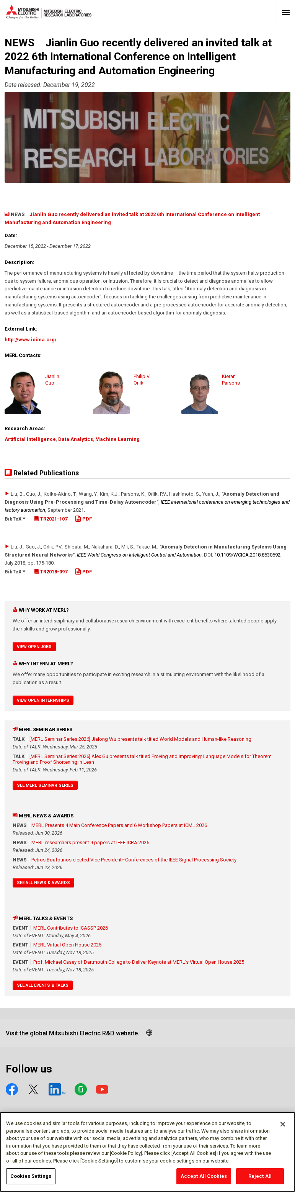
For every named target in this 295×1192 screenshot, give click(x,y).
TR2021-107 (50, 519)
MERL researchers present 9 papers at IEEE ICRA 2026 (90, 842)
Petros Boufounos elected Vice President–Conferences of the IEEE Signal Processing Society (133, 860)
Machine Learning (117, 439)
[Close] (282, 1128)
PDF (83, 519)
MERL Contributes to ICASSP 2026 (70, 928)
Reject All (260, 1180)
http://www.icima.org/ (31, 339)
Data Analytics (75, 439)
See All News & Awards (43, 882)
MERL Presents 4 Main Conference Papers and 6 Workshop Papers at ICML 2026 (119, 825)
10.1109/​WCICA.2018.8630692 (247, 555)
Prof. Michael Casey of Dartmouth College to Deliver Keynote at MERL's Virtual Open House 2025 (138, 962)
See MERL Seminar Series (45, 785)
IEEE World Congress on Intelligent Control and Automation (139, 555)
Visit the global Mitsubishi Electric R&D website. (72, 1033)
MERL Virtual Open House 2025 (67, 945)
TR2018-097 (50, 572)
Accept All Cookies (204, 1180)
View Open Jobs (34, 646)
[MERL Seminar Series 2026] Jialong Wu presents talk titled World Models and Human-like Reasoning (140, 739)
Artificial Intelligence (30, 439)
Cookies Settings (30, 1180)
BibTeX (15, 519)
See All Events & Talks (42, 985)
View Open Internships (43, 700)
